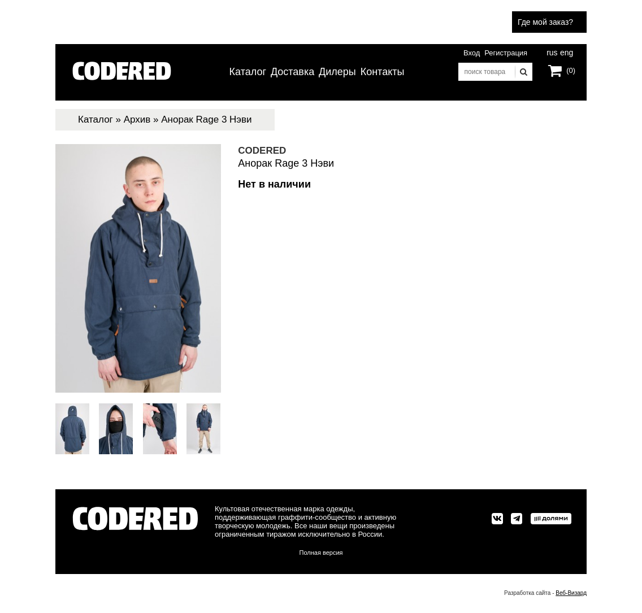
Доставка (292, 71)
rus (551, 51)
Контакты (383, 71)
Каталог (247, 71)
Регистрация (505, 53)
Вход (471, 53)
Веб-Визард (571, 593)
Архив (137, 119)
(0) (570, 70)
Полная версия (321, 552)
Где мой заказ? (545, 22)
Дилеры (337, 71)
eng (565, 51)
